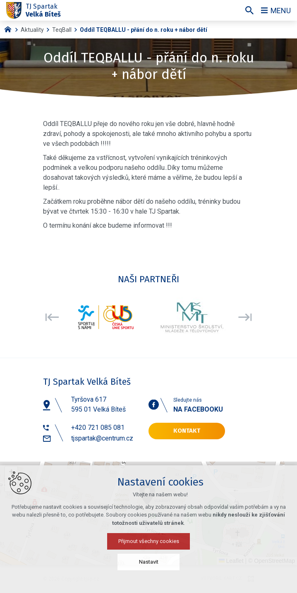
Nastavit (148, 562)
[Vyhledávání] (249, 10)
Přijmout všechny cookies (148, 541)
